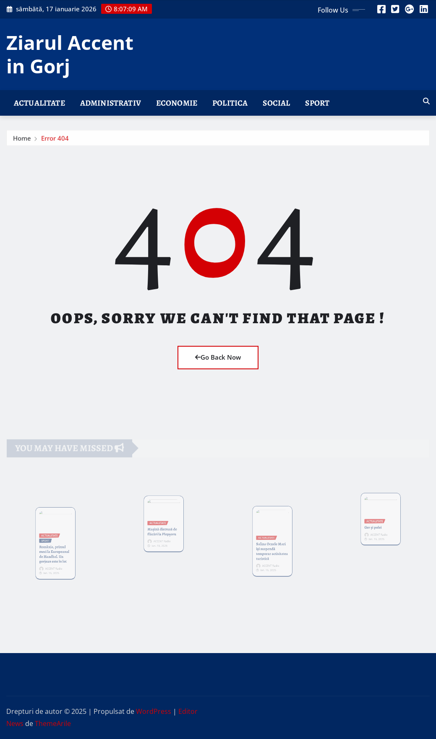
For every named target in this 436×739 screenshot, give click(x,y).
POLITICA (230, 103)
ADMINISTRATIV (110, 103)
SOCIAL (276, 103)
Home (22, 140)
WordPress (153, 711)
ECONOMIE (176, 103)
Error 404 (55, 140)
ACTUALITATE (39, 103)
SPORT (317, 103)
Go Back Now (218, 357)
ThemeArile (53, 723)
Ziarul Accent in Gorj (69, 53)
